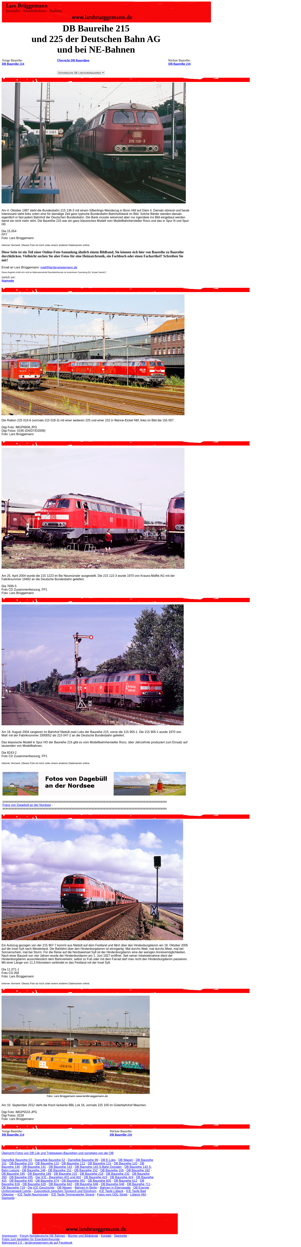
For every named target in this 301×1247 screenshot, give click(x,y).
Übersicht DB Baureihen (73, 60)
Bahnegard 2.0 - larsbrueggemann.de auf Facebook (37, 1242)
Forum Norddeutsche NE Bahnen (42, 1235)
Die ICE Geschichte (41, 1187)
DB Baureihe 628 (34, 1184)
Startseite (8, 1198)
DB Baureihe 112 (73, 1163)
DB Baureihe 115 (99, 1163)
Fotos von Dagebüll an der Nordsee (26, 805)
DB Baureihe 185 (13, 1173)
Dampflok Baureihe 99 (83, 1160)
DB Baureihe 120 (125, 1163)
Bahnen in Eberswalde (115, 1187)
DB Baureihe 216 (179, 63)
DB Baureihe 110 (47, 1163)
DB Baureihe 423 (95, 1177)
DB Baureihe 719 (13, 1187)
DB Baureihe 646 (86, 1184)
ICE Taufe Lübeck (111, 1191)
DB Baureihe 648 (112, 1184)
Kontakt (106, 1235)
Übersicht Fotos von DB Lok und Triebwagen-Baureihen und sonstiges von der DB (57, 1153)
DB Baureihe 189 (39, 1173)
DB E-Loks (108, 1160)
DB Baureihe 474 (47, 1180)
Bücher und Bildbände (83, 1235)
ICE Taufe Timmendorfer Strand (72, 1194)
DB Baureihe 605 (99, 1180)
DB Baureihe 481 (73, 1180)
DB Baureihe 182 (138, 1170)
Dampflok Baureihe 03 (17, 1160)
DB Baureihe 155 (112, 1170)
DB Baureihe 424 (121, 1177)
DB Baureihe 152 (86, 1170)
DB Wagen (125, 1160)
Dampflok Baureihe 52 (50, 1160)
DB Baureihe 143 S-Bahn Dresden (98, 1167)
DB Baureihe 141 (34, 1167)
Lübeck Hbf (138, 1194)
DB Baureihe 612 (125, 1180)
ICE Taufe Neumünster (33, 1194)
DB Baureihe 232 (117, 1173)
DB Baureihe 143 (60, 1167)
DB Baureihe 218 (91, 1173)
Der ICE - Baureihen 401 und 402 (58, 1177)
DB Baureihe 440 (21, 1180)
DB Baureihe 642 (60, 1184)
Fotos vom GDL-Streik (112, 1194)
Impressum (9, 1235)
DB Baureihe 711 (138, 1184)
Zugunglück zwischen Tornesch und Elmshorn (65, 1191)
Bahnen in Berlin (86, 1187)
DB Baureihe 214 (13, 63)
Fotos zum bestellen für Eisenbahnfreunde (31, 1239)
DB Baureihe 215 (65, 1173)
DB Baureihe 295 (21, 1177)
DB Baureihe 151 (60, 1170)
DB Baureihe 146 (33, 1170)
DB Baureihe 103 (21, 1163)
